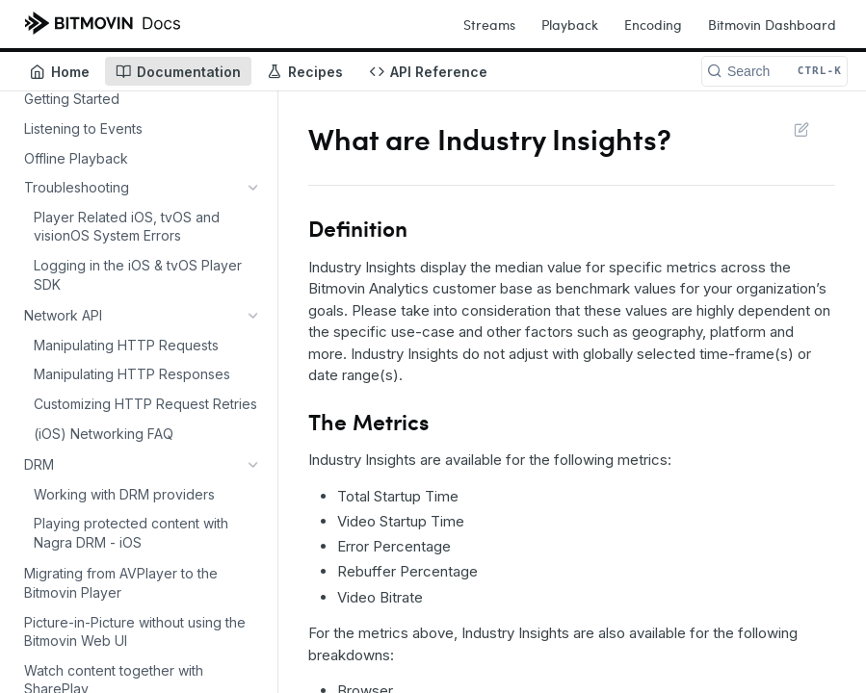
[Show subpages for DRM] (253, 246)
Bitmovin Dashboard (772, 24)
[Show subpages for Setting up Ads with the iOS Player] (253, 420)
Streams (489, 24)
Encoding (653, 24)
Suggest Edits (801, 129)
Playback (569, 24)
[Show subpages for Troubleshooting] (253, 187)
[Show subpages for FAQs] (253, 509)
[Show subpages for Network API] (253, 216)
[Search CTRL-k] (774, 71)
